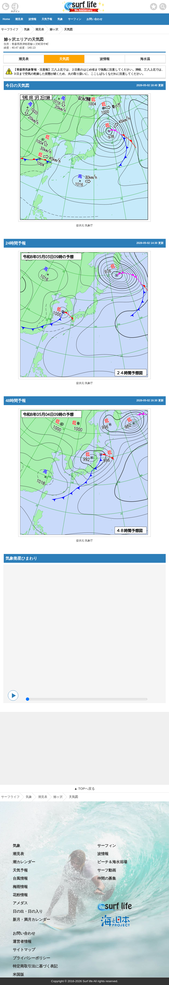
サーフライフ (10, 797)
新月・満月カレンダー (31, 919)
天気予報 (47, 19)
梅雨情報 (20, 887)
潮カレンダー (24, 862)
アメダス (20, 903)
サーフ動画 (106, 870)
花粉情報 (20, 895)
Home (6, 19)
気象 (60, 19)
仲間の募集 (106, 878)
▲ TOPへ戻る (84, 788)
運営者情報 (22, 941)
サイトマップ (24, 950)
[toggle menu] (163, 5)
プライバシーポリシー (31, 958)
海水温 (145, 59)
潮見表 (19, 19)
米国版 (18, 974)
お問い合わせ (94, 19)
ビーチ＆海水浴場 (112, 862)
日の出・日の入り (28, 911)
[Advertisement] (84, 742)
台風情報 (20, 878)
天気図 (64, 59)
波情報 (32, 19)
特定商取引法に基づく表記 (35, 966)
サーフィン (74, 19)
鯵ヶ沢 (58, 797)
